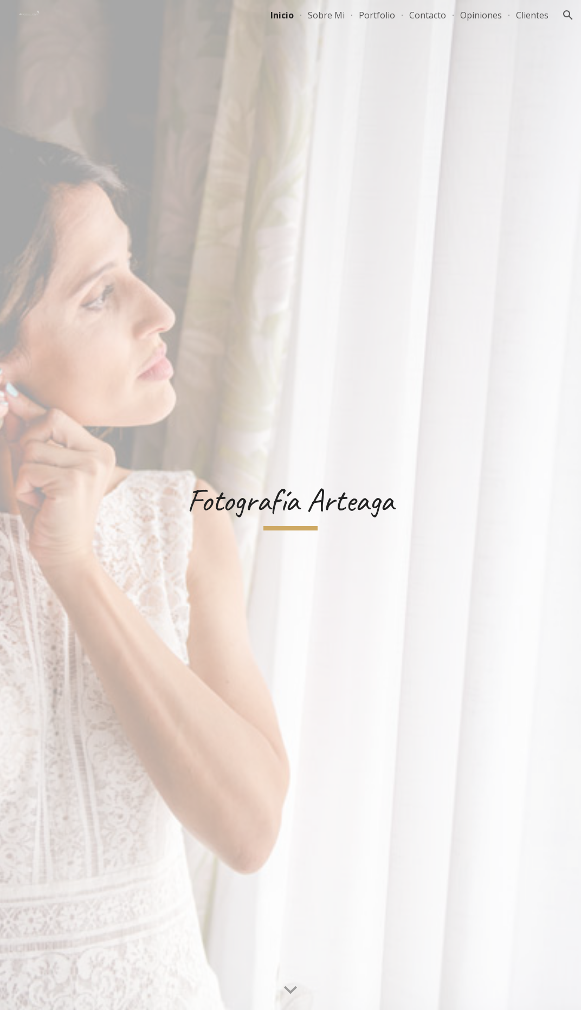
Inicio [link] (282, 15)
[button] (568, 15)
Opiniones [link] (481, 15)
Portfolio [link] (377, 15)
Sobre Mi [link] (326, 15)
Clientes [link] (532, 15)
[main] (290, 505)
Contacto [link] (427, 15)
